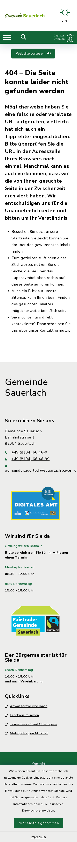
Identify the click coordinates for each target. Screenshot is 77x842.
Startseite (20, 238)
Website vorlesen (33, 53)
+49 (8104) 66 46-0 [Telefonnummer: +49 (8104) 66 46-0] (26, 452)
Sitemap (18, 297)
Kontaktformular (54, 330)
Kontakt (38, 763)
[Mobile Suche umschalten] (23, 37)
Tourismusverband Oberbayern (31, 724)
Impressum (38, 837)
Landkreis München (22, 715)
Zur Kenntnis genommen (38, 823)
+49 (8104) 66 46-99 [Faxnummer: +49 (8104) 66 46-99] (27, 458)
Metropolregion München (26, 733)
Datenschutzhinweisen (38, 811)
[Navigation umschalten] (7, 37)
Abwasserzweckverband (26, 706)
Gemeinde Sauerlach (26, 387)
